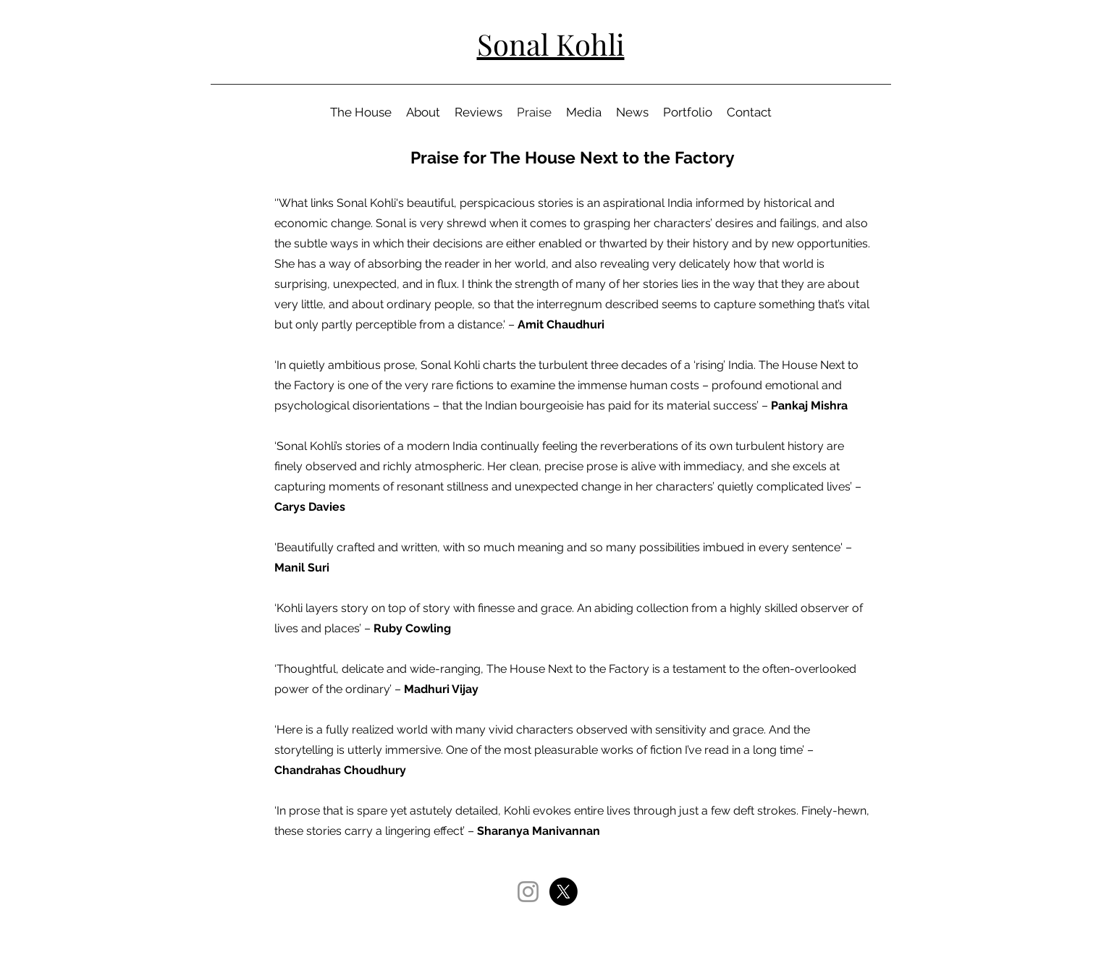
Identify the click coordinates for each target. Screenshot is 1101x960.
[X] (563, 892)
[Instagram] (528, 892)
